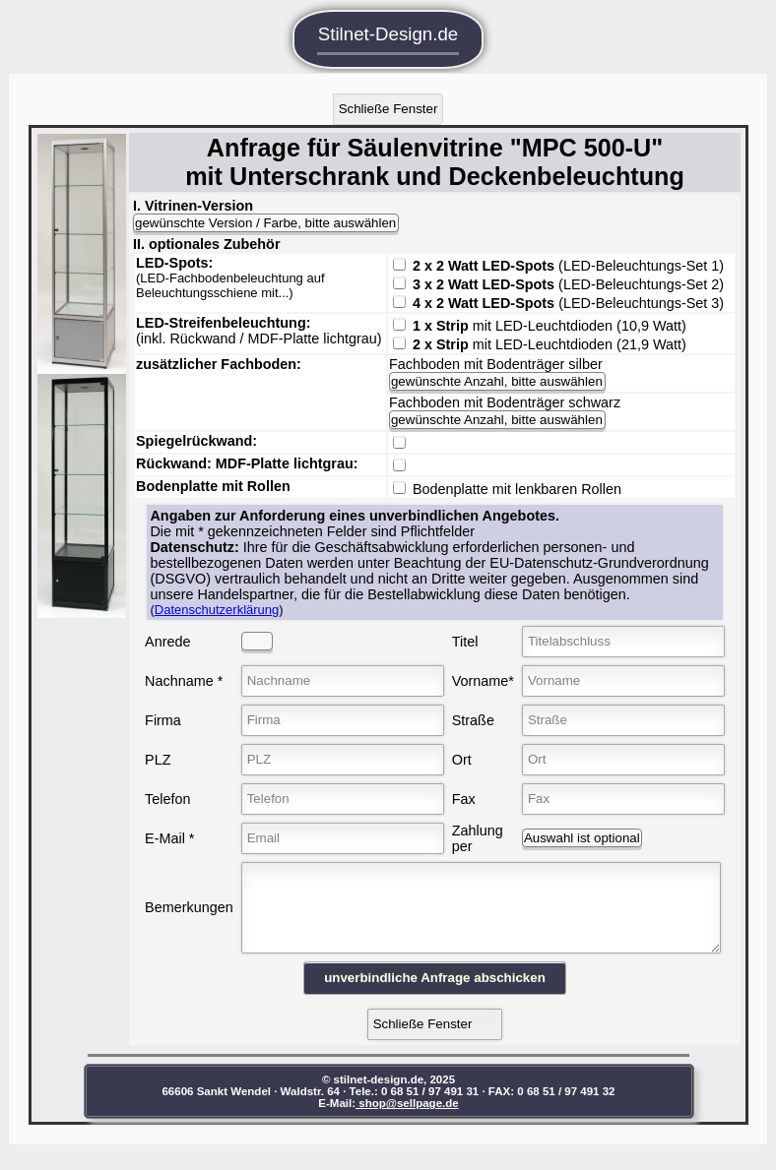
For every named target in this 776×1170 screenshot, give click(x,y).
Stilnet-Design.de (388, 39)
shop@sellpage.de (421, 1118)
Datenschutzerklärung (218, 609)
